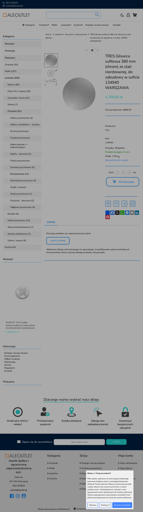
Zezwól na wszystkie (122, 505)
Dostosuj (104, 505)
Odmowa (92, 505)
